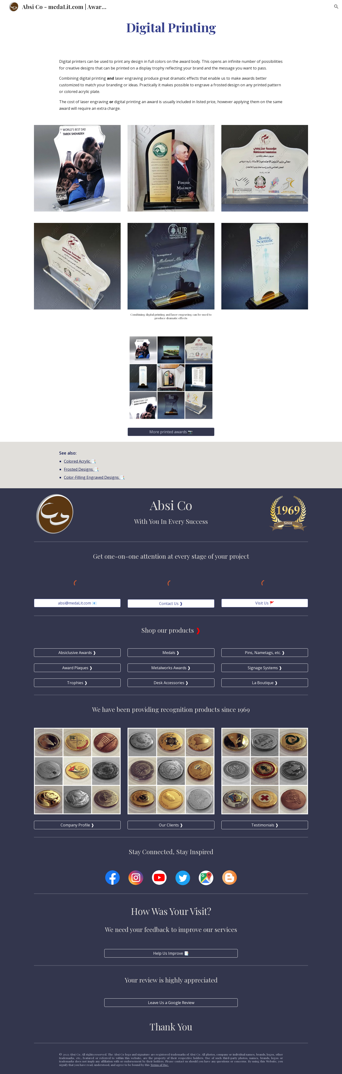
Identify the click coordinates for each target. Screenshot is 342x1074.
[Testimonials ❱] (265, 825)
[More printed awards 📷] (171, 431)
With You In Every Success (171, 521)
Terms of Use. (159, 1065)
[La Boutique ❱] (265, 682)
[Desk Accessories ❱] (171, 682)
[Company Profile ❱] (77, 825)
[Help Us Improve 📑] (171, 953)
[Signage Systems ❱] (265, 667)
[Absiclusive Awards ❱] (77, 652)
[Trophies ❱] (77, 682)
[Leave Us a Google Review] (171, 1002)
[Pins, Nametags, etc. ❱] (265, 652)
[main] (171, 27)
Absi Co (171, 504)
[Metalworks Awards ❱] (171, 667)
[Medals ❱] (171, 652)
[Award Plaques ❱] (77, 667)
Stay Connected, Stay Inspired (171, 851)
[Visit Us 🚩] (265, 603)
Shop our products (168, 630)
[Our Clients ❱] (171, 825)
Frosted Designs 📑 (81, 469)
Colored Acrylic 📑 (80, 461)
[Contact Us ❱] (171, 603)
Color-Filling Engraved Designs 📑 (94, 477)
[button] (336, 6)
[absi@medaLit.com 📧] (77, 603)
